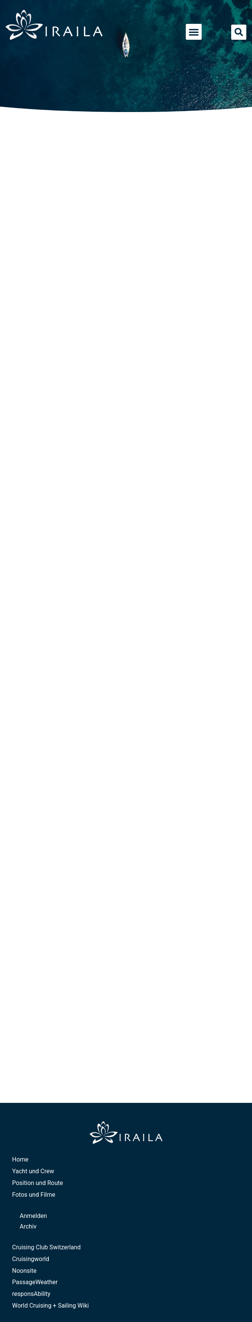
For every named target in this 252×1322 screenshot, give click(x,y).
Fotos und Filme (33, 1194)
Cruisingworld (30, 1259)
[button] (194, 32)
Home (20, 1159)
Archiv (28, 1226)
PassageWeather (35, 1282)
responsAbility (31, 1293)
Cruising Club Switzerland (46, 1247)
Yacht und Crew (33, 1171)
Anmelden (33, 1215)
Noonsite (24, 1270)
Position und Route (37, 1183)
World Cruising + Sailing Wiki (50, 1305)
